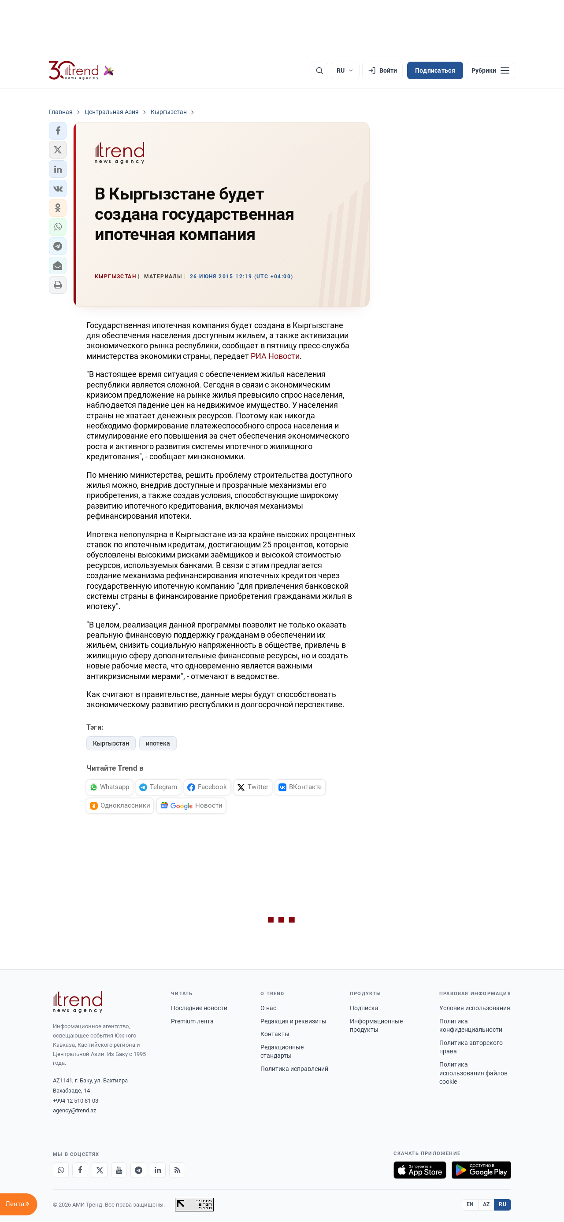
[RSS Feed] (177, 1170)
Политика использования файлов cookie (473, 1073)
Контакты (274, 1033)
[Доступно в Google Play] (481, 1170)
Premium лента (192, 1021)
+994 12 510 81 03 (75, 1100)
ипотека (158, 743)
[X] (100, 1170)
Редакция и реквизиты (293, 1021)
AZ (486, 1204)
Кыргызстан (111, 743)
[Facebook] (80, 1170)
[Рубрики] (490, 70)
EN (470, 1204)
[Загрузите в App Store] (419, 1170)
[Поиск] (319, 70)
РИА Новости (275, 356)
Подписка (364, 1008)
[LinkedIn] (158, 1170)
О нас (268, 1008)
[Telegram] (138, 1170)
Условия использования (474, 1008)
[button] (57, 130)
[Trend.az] (81, 70)
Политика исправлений (294, 1068)
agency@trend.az (74, 1110)
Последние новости (199, 1008)
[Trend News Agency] (77, 1002)
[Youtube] (119, 1170)
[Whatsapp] (61, 1170)
